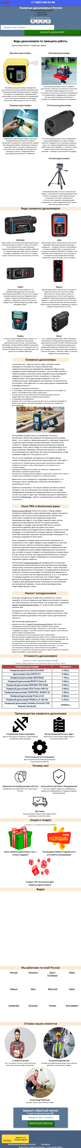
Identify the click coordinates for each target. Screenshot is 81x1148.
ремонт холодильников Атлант (25, 600)
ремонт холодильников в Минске (40, 619)
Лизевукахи (26, 492)
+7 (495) (43, 2)
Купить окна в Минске (21, 506)
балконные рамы (32, 558)
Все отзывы (7, 1135)
